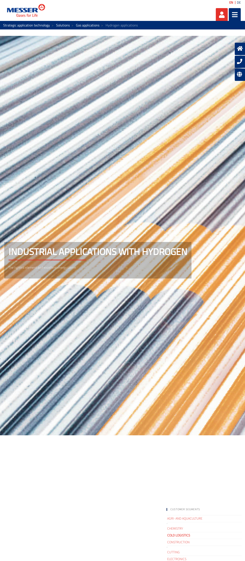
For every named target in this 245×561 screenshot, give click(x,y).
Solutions (63, 25)
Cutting (173, 552)
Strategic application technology (26, 25)
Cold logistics (178, 535)
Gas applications (87, 25)
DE (239, 2)
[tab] (204, 509)
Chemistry (175, 528)
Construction (178, 542)
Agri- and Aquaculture (184, 518)
